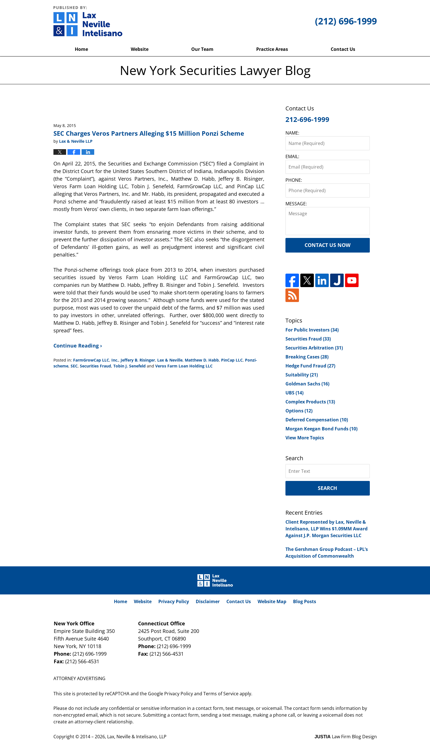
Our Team (202, 49)
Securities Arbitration (314, 348)
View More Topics (304, 438)
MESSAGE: (296, 204)
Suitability (301, 375)
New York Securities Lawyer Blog (87, 21)
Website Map (272, 601)
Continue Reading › (77, 345)
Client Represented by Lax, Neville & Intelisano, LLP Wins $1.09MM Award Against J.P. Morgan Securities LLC (326, 529)
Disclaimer (208, 601)
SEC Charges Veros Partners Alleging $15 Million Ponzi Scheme (148, 133)
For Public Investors (312, 330)
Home (81, 49)
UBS (294, 393)
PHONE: (293, 180)
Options (298, 411)
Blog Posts (304, 601)
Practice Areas (272, 49)
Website (139, 49)
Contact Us (343, 49)
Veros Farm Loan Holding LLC (184, 366)
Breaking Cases (306, 357)
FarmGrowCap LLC (91, 360)
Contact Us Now (327, 245)
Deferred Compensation (316, 420)
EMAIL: (292, 156)
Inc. (114, 360)
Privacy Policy (173, 601)
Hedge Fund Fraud (310, 366)
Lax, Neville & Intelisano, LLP (136, 736)
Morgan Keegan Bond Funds (321, 429)
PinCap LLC (232, 360)
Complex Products (310, 402)
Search (327, 488)
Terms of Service (220, 694)
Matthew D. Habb (202, 360)
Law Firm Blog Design (346, 736)
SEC (74, 366)
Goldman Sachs (307, 384)
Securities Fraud (95, 366)
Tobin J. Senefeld (129, 366)
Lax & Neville (170, 360)
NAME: (292, 133)
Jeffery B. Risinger (138, 360)
